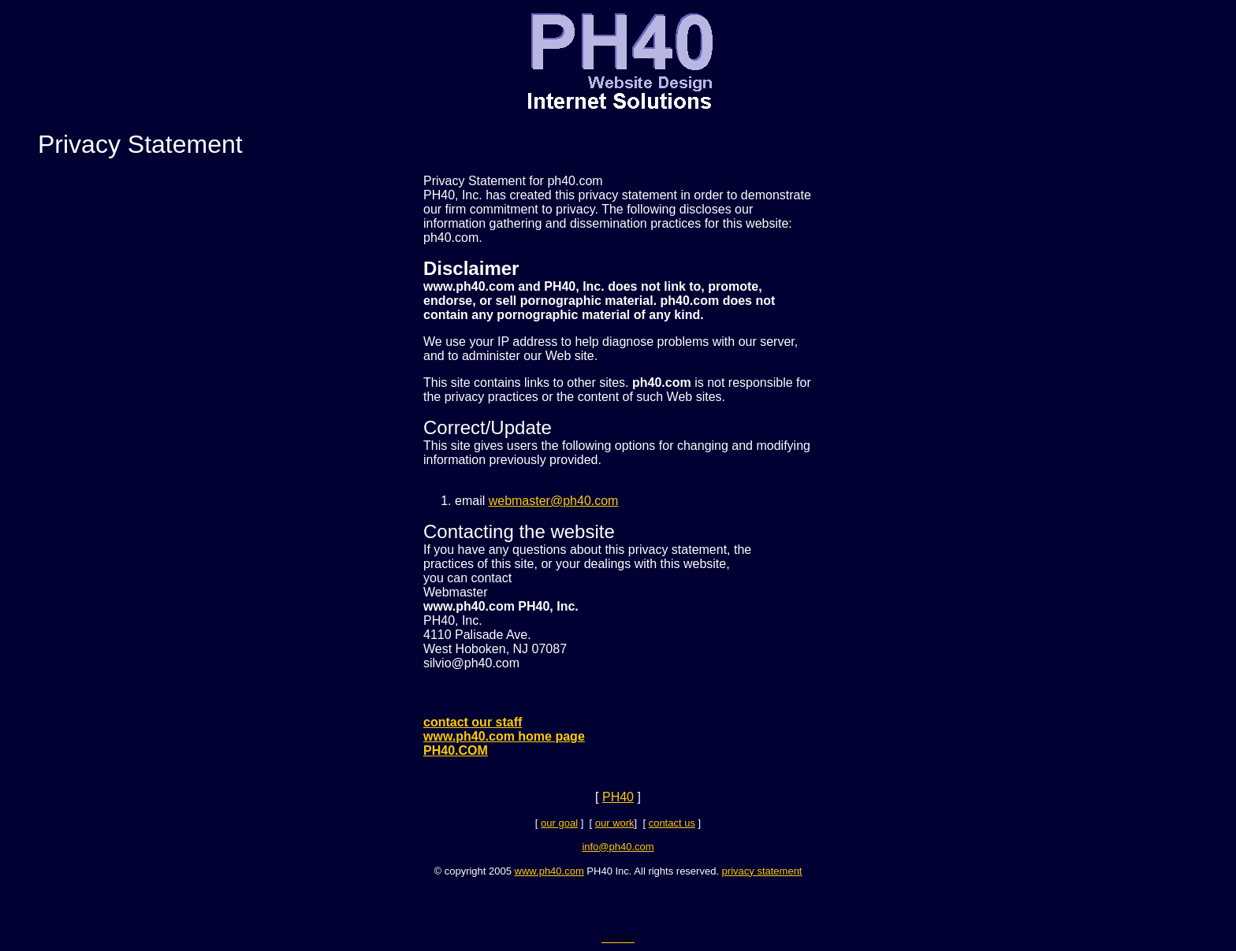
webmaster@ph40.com (554, 500)
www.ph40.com (549, 871)
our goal (559, 823)
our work (615, 823)
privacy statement (762, 871)
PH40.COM (455, 750)
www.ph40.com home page (504, 736)
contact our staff (472, 722)
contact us (672, 823)
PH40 (618, 797)
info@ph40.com (617, 847)
